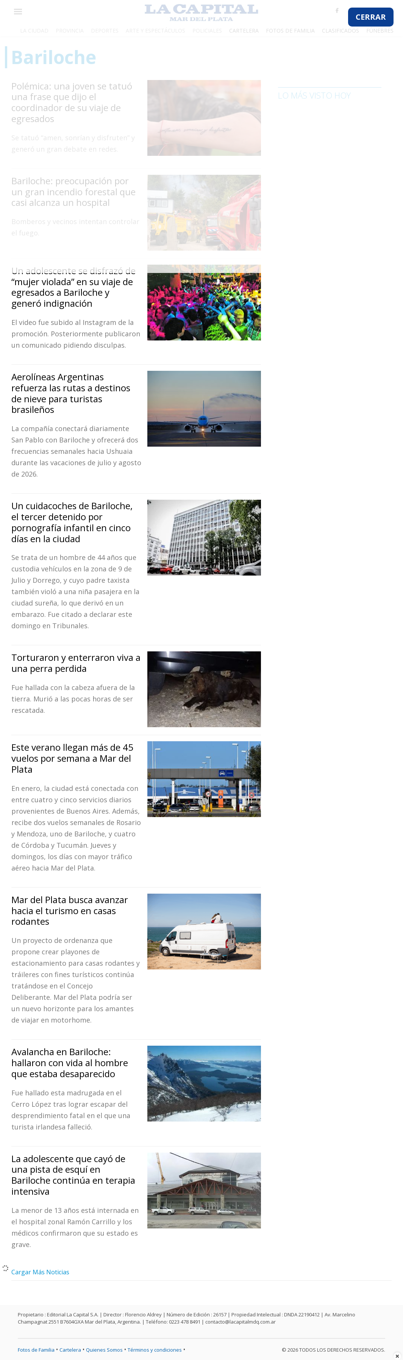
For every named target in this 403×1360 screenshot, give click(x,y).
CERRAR (371, 17)
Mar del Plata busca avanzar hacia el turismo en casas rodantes (69, 910)
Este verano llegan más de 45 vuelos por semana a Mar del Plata (72, 758)
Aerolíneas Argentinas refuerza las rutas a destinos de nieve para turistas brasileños (70, 393)
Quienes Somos (104, 1349)
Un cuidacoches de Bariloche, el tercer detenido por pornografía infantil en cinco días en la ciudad (72, 521)
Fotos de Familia (36, 1349)
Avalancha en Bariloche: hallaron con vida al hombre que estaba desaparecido (69, 1062)
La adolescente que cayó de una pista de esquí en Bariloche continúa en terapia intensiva (73, 1174)
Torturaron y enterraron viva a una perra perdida (76, 663)
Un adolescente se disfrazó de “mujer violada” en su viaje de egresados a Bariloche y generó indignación (73, 286)
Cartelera (70, 1349)
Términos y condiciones (155, 1349)
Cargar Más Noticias (40, 1272)
